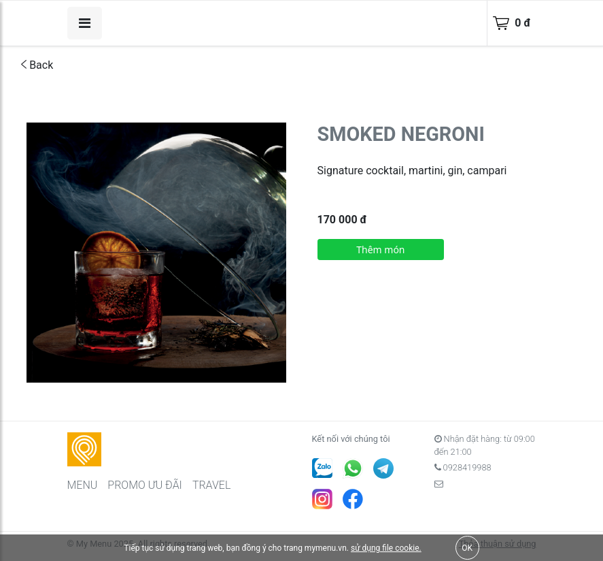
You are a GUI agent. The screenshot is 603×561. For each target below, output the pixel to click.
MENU (82, 485)
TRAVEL (211, 485)
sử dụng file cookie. (386, 548)
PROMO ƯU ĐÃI (144, 485)
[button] (274, 135)
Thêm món (380, 249)
